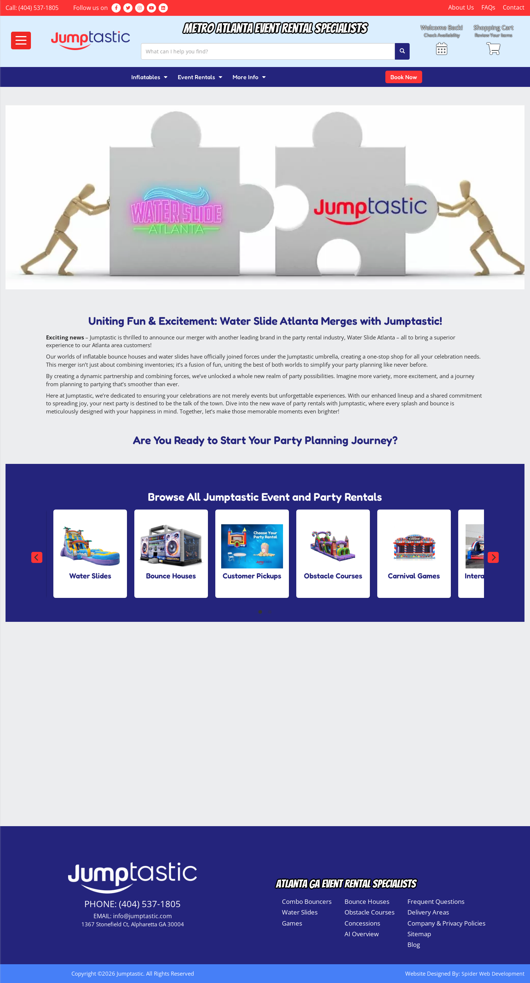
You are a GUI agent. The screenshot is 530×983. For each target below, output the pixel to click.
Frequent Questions (435, 901)
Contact (513, 7)
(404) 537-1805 (38, 8)
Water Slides (300, 912)
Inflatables (149, 77)
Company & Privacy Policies (446, 923)
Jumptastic (79, 395)
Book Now (404, 77)
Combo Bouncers (307, 901)
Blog (413, 944)
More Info (249, 77)
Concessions (362, 923)
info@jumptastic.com (142, 916)
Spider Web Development (492, 973)
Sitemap (419, 934)
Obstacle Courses (369, 912)
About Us (461, 7)
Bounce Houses (366, 901)
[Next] (493, 557)
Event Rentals (200, 77)
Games (292, 923)
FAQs (488, 7)
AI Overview (361, 934)
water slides (174, 356)
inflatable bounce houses (114, 356)
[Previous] (36, 557)
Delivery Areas (428, 912)
